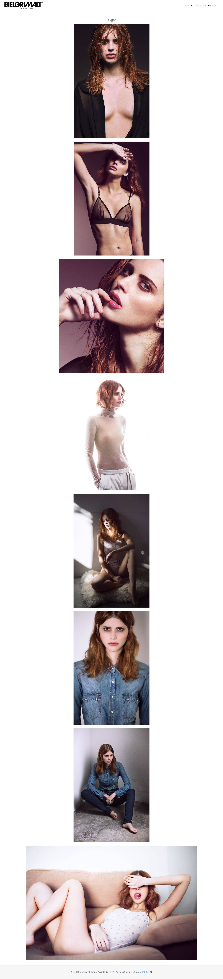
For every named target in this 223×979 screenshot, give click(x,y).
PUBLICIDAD (200, 5)
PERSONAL (212, 5)
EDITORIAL (188, 5)
